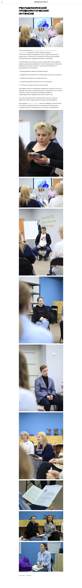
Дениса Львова (33, 103)
